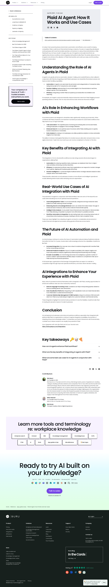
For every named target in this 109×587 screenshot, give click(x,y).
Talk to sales (98, 2)
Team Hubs (29, 537)
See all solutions (30, 540)
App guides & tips (21, 507)
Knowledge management (13, 556)
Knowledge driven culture (12, 558)
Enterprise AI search (31, 533)
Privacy (29, 581)
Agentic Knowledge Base (32, 535)
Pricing (42, 2)
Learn (47, 527)
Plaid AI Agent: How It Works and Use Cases (39, 507)
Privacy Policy (95, 584)
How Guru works (10, 529)
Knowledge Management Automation (32, 530)
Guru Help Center (70, 527)
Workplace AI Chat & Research (34, 527)
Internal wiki (9, 536)
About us (88, 529)
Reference (13, 507)
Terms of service (10, 581)
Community (49, 538)
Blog (47, 534)
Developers (49, 536)
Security (68, 531)
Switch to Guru (10, 554)
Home (7, 507)
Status (67, 529)
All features (9, 534)
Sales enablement (11, 551)
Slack (7, 560)
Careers (88, 527)
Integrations (9, 531)
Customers (49, 529)
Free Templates (50, 541)
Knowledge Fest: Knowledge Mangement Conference (13, 563)
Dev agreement (21, 581)
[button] (15, 2)
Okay (104, 582)
